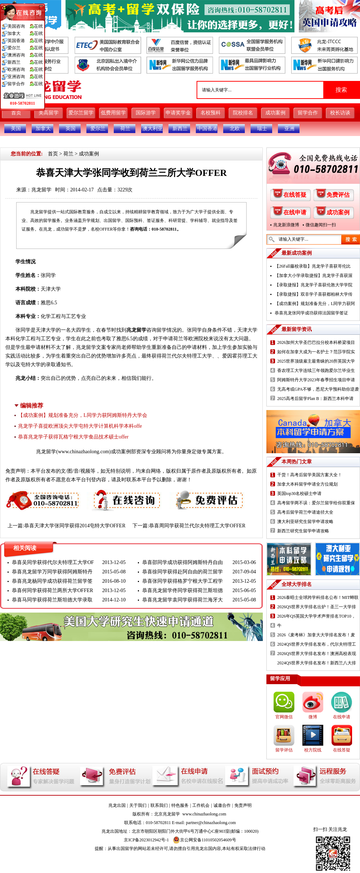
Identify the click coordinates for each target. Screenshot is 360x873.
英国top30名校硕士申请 (299, 493)
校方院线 (312, 749)
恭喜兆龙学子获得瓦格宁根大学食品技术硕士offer (73, 437)
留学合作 (308, 112)
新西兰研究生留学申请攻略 (303, 530)
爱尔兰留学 (81, 112)
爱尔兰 (97, 128)
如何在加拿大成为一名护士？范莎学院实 (316, 351)
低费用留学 (113, 112)
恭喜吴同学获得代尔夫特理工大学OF (53, 562)
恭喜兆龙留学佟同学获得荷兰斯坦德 (182, 590)
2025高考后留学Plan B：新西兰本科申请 (315, 398)
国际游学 (146, 112)
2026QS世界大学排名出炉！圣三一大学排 (316, 606)
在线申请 (294, 212)
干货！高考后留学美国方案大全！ (309, 474)
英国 (71, 128)
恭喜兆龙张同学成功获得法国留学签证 (311, 312)
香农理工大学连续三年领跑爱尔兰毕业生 (316, 370)
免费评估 (338, 195)
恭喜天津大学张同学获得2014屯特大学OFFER (75, 525)
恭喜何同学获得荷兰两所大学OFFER (52, 590)
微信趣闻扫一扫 (321, 224)
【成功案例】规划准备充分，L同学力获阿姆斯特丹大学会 (82, 415)
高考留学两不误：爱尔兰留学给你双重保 (316, 502)
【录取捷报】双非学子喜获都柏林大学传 (313, 294)
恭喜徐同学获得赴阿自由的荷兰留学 (182, 571)
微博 (313, 716)
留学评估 (284, 749)
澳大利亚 (153, 128)
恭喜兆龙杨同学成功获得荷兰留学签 (52, 581)
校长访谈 (340, 112)
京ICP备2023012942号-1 (146, 839)
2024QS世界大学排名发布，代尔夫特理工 (316, 644)
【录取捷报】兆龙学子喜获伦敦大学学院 (313, 284)
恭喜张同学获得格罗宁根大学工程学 (182, 581)
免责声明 (243, 805)
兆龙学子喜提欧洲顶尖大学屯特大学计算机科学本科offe (80, 426)
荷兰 (125, 128)
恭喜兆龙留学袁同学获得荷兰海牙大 (182, 600)
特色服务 (180, 805)
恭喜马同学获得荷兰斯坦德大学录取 (52, 600)
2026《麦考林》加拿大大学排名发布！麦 (316, 634)
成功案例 (275, 112)
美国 (16, 128)
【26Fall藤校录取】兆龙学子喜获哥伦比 (313, 266)
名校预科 (211, 112)
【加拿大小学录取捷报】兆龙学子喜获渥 (313, 275)
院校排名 (243, 112)
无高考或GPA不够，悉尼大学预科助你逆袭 (318, 389)
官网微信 (284, 716)
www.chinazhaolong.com (83, 451)
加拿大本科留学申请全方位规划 (307, 484)
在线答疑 (294, 195)
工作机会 (201, 805)
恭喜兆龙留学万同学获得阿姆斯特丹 (52, 571)
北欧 (235, 128)
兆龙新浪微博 (286, 224)
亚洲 (289, 128)
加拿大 (43, 128)
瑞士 (262, 128)
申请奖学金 (178, 112)
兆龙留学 (41, 189)
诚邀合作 (222, 805)
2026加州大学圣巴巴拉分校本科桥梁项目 (316, 342)
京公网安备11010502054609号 (204, 840)
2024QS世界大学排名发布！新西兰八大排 (316, 662)
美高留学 (49, 112)
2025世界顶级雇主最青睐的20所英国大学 (316, 361)
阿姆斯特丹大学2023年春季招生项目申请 (316, 379)
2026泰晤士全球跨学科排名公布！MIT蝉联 (318, 597)
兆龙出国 (117, 805)
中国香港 (207, 128)
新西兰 (180, 128)
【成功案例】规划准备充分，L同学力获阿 (315, 303)
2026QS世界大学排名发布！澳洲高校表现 (316, 653)
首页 (16, 112)
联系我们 (159, 805)
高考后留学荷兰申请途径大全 (305, 512)
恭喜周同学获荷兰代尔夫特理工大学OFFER (197, 525)
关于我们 (138, 805)
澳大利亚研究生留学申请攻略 (305, 521)
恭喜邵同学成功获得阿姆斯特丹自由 (182, 562)
